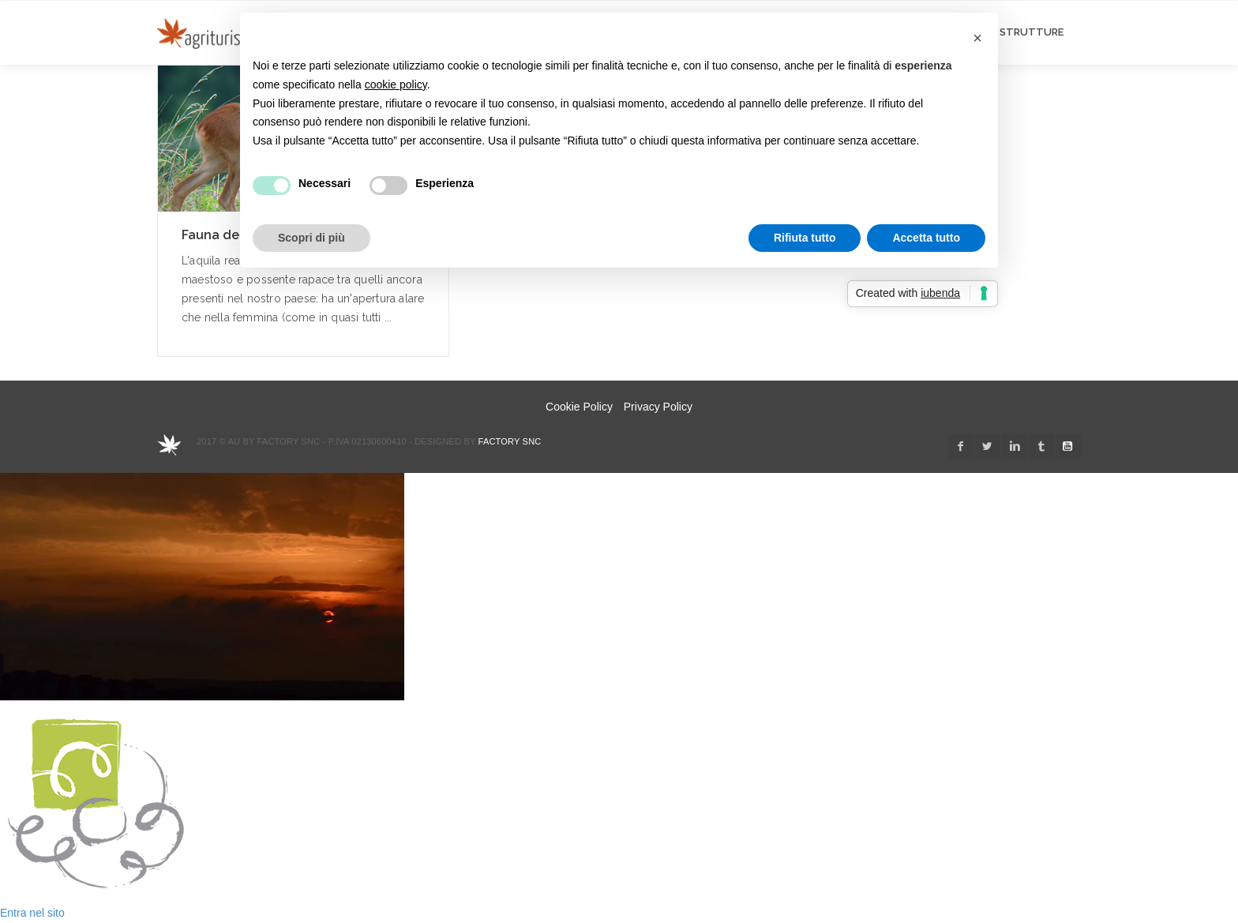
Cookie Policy (579, 406)
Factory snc (510, 441)
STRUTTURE (1032, 32)
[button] (977, 38)
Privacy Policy (658, 406)
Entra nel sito (32, 912)
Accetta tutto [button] (926, 237)
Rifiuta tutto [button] (805, 237)
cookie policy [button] (396, 84)
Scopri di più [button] (311, 237)
